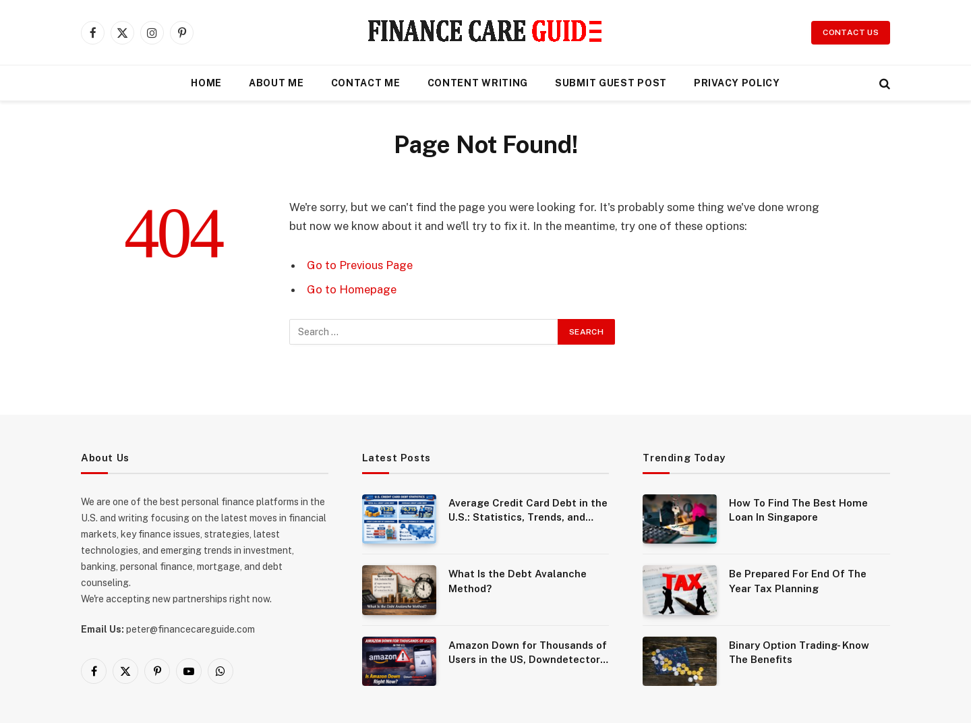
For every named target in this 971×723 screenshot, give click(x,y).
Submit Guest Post (611, 83)
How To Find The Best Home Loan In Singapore (798, 510)
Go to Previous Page (360, 265)
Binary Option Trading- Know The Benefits (799, 652)
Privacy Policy (737, 83)
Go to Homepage (351, 289)
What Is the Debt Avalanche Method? (517, 581)
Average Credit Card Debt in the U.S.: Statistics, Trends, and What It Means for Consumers (528, 511)
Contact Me (366, 83)
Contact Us (851, 32)
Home (206, 83)
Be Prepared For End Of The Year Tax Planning (797, 581)
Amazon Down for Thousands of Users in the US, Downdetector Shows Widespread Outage (527, 653)
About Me (276, 83)
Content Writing (478, 83)
